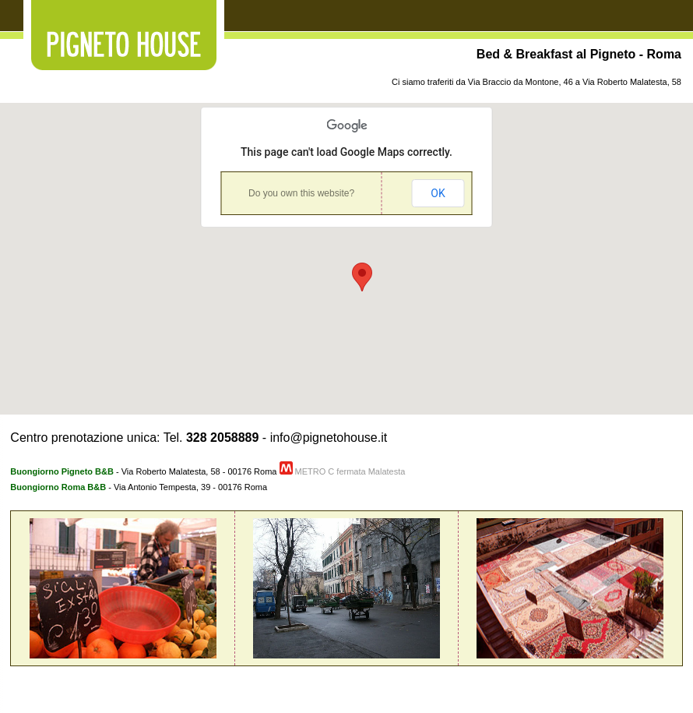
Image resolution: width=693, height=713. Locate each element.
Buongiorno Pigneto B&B (62, 471)
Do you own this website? (301, 193)
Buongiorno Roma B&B (58, 487)
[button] (362, 277)
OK (438, 193)
